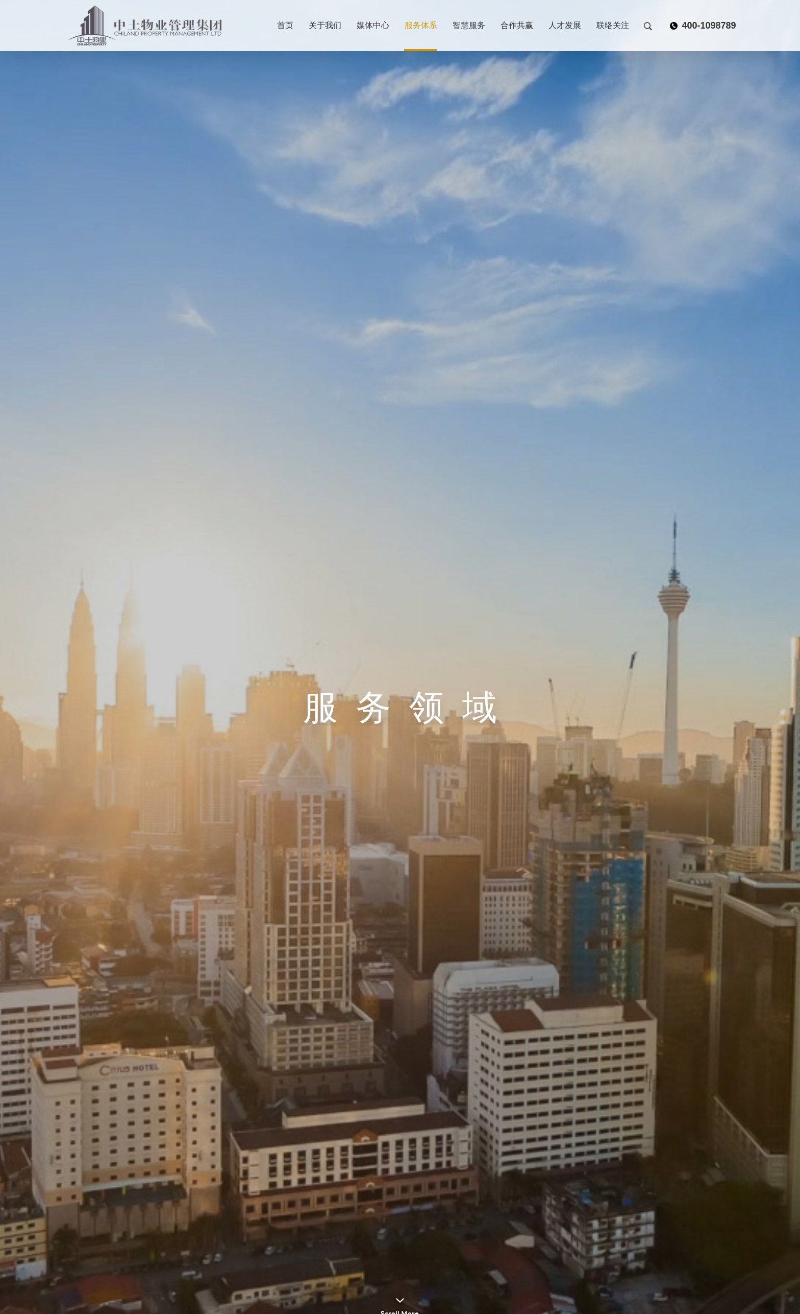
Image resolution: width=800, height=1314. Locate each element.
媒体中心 (373, 25)
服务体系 (421, 25)
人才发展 (564, 25)
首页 (285, 25)
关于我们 (325, 25)
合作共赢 (517, 25)
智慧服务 (469, 25)
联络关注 (612, 25)
